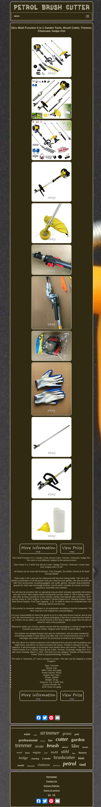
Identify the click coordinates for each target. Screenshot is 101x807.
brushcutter (64, 757)
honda (85, 747)
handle (20, 765)
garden (77, 739)
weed (19, 752)
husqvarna (31, 766)
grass (67, 733)
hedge (23, 758)
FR (53, 795)
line (50, 740)
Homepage (51, 777)
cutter (62, 739)
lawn (27, 753)
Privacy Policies (51, 786)
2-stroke (46, 758)
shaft (46, 753)
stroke (39, 746)
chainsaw (44, 765)
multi (54, 752)
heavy (43, 741)
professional (28, 740)
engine (37, 752)
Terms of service (51, 790)
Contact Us (51, 781)
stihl (65, 751)
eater (27, 734)
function (56, 765)
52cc (75, 746)
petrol (69, 763)
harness (83, 752)
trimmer (23, 745)
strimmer (49, 733)
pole (77, 734)
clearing (35, 758)
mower (65, 747)
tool (82, 764)
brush (53, 745)
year (35, 735)
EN (49, 795)
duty (73, 753)
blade (81, 758)
